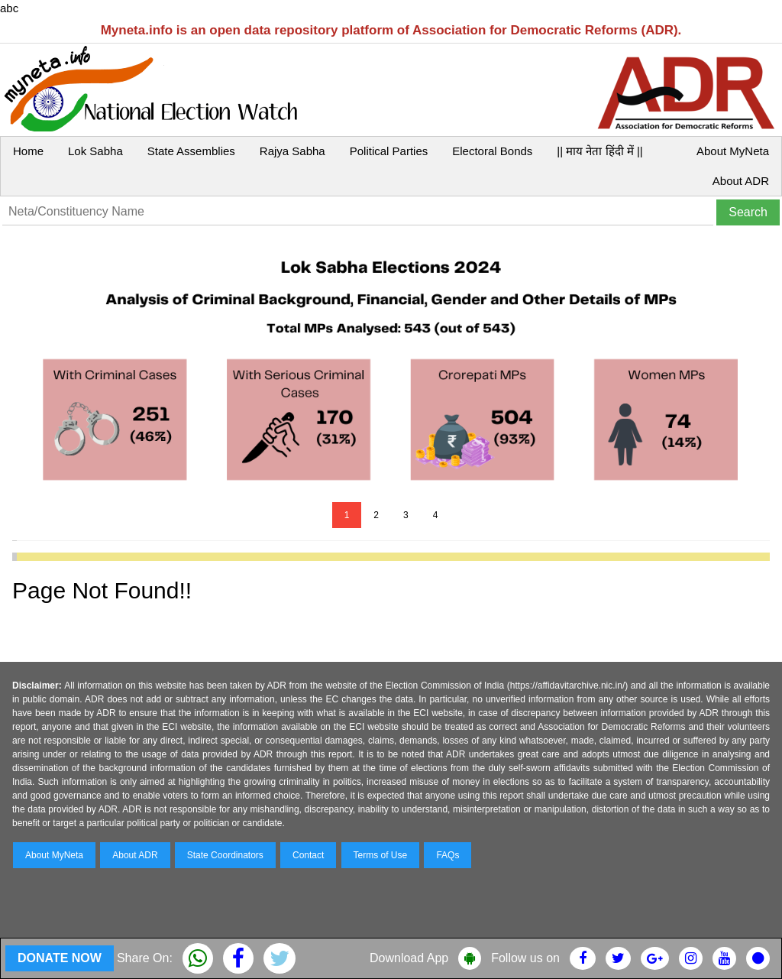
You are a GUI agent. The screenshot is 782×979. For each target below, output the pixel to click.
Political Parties (389, 150)
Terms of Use (381, 855)
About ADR (741, 180)
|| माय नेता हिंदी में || (599, 150)
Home (28, 150)
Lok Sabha (95, 150)
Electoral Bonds (492, 150)
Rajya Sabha (292, 150)
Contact (308, 855)
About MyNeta (732, 150)
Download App (409, 957)
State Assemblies (191, 150)
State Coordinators (225, 855)
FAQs (447, 855)
